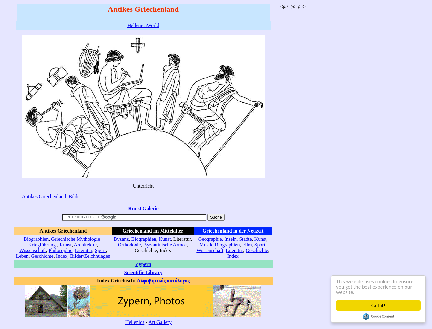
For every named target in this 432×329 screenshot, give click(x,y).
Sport (100, 250)
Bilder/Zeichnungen (90, 256)
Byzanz (121, 239)
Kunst (66, 244)
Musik (205, 244)
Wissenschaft (32, 250)
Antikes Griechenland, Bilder (51, 196)
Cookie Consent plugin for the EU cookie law (378, 316)
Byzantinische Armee (165, 244)
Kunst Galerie (143, 208)
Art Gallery (160, 322)
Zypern (143, 264)
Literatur (83, 250)
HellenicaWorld (143, 25)
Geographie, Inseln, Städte (225, 239)
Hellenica (134, 322)
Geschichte (42, 256)
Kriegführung (42, 244)
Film (247, 244)
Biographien (36, 239)
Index (61, 256)
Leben (22, 256)
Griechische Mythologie (75, 239)
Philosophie (61, 250)
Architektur (85, 244)
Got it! (378, 305)
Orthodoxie (129, 244)
